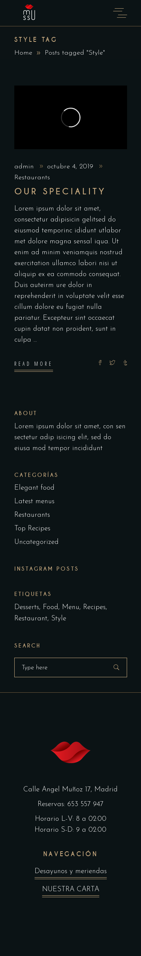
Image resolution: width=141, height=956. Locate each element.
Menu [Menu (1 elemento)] (70, 607)
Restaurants (32, 177)
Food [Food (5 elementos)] (50, 607)
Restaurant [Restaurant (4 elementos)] (30, 618)
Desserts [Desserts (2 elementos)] (26, 607)
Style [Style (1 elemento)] (58, 618)
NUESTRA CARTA (70, 891)
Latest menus (34, 501)
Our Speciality (60, 191)
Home (23, 53)
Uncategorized (36, 542)
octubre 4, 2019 (71, 166)
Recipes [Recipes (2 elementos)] (94, 607)
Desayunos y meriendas (71, 873)
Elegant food (34, 488)
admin (25, 166)
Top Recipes (32, 528)
